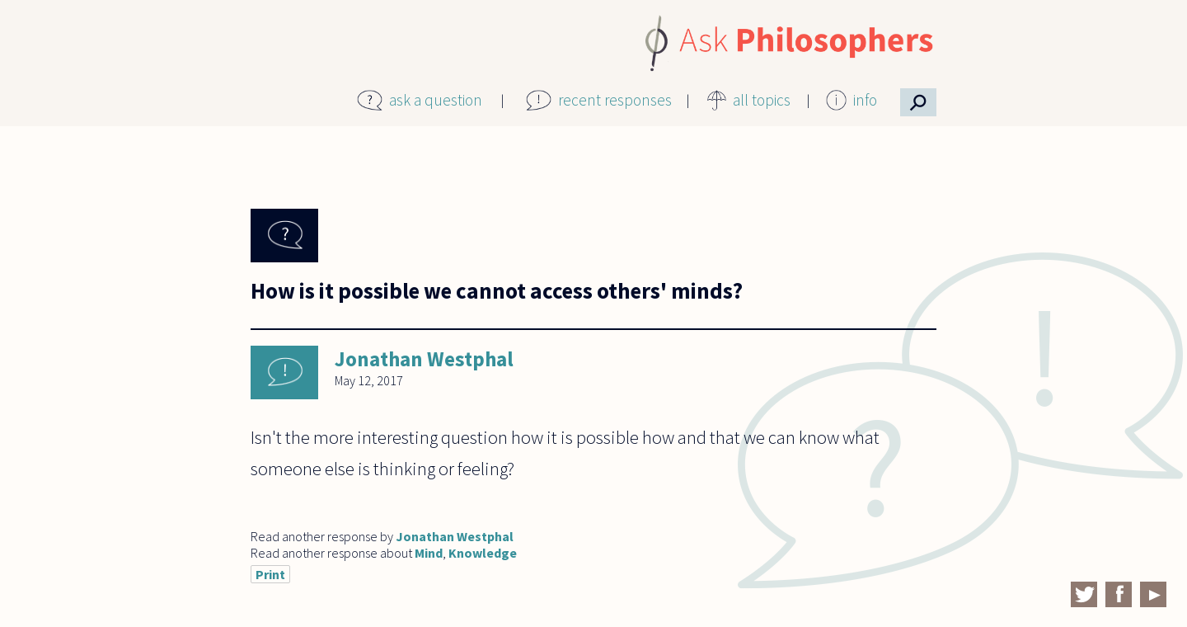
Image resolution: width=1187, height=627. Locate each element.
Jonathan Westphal (424, 359)
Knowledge (482, 552)
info (865, 100)
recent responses (615, 100)
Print (270, 574)
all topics (762, 100)
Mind (429, 552)
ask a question (435, 100)
